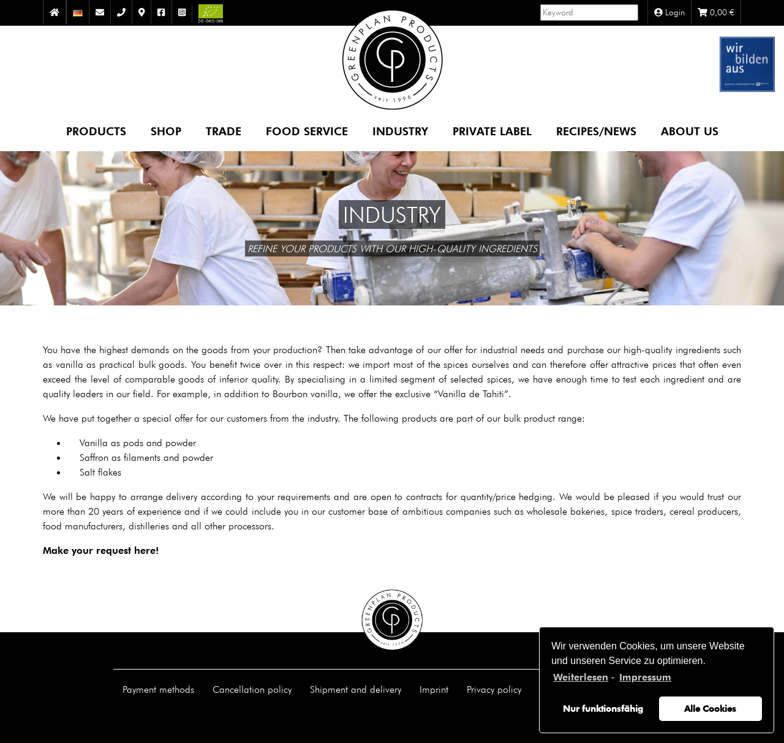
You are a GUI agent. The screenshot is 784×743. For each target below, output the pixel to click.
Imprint (434, 689)
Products (96, 131)
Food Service (307, 131)
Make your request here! (101, 550)
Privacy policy (494, 689)
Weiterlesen (580, 677)
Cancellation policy (252, 689)
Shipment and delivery (355, 689)
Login (669, 12)
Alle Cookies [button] (710, 708)
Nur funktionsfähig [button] (603, 708)
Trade (223, 131)
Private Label (492, 131)
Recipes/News (596, 131)
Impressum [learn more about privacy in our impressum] (645, 677)
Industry (400, 131)
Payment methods (158, 689)
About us (689, 131)
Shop (166, 131)
